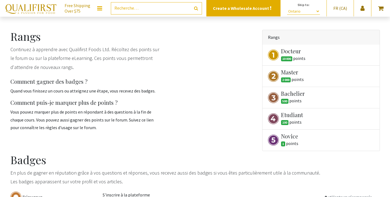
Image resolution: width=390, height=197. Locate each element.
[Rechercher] (196, 8)
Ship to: (303, 5)
